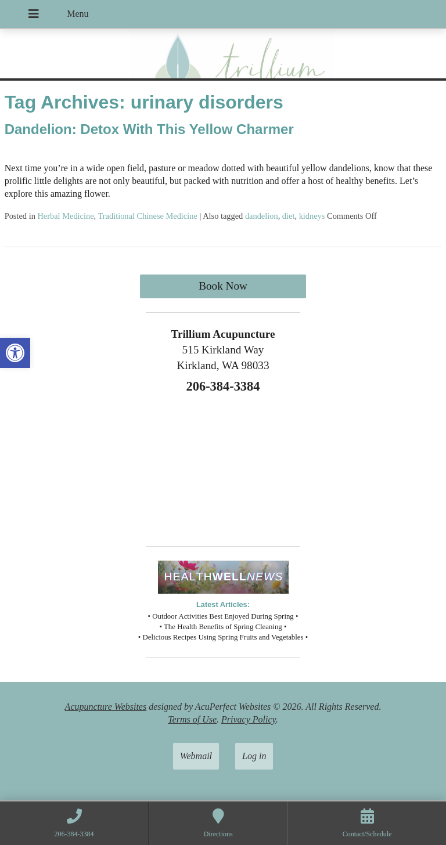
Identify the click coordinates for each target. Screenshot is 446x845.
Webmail (196, 756)
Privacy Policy (248, 719)
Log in (254, 756)
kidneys (312, 216)
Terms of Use (192, 719)
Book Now (223, 286)
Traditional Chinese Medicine (147, 216)
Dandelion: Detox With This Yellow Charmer (149, 129)
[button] (15, 353)
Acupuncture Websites (106, 707)
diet (288, 216)
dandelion (261, 216)
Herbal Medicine (65, 216)
